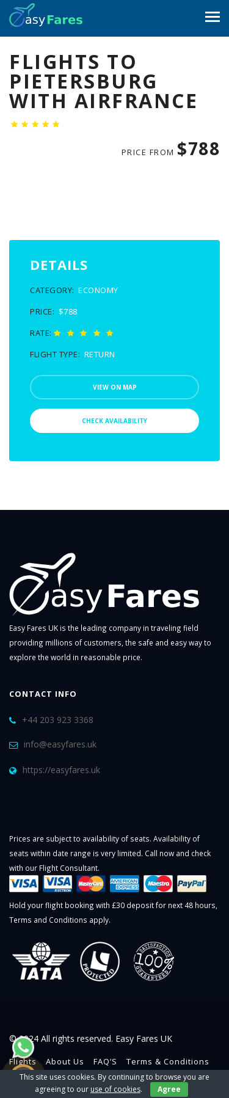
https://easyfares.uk (61, 770)
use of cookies (115, 1089)
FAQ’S (105, 1061)
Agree (169, 1089)
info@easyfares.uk (60, 744)
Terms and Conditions (48, 920)
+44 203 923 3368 (57, 719)
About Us (65, 1061)
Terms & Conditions (167, 1061)
